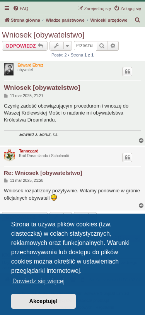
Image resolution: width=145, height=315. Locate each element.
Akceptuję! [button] (43, 301)
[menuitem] (20, 8)
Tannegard (28, 151)
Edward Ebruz (30, 65)
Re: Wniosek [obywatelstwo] (43, 172)
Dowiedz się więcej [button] (38, 281)
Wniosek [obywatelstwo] (43, 35)
